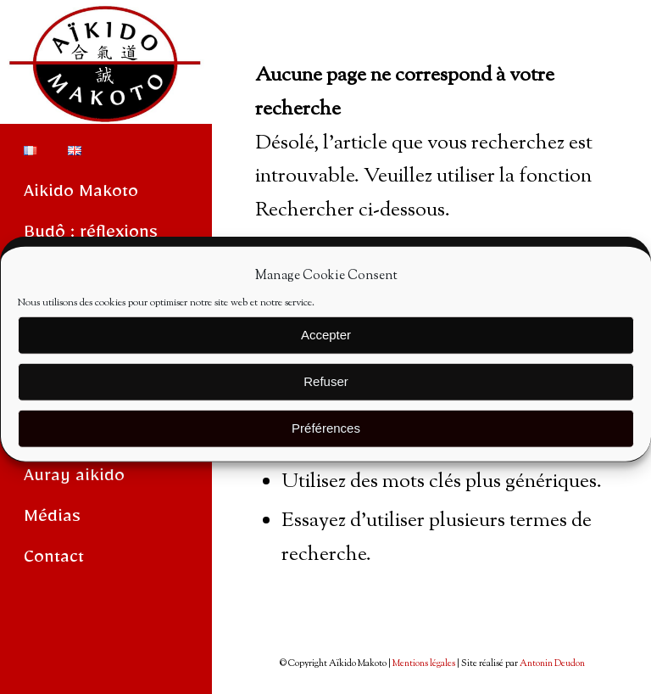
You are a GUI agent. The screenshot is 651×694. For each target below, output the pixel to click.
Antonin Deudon (552, 663)
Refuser (325, 388)
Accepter (326, 341)
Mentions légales (423, 663)
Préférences (326, 435)
